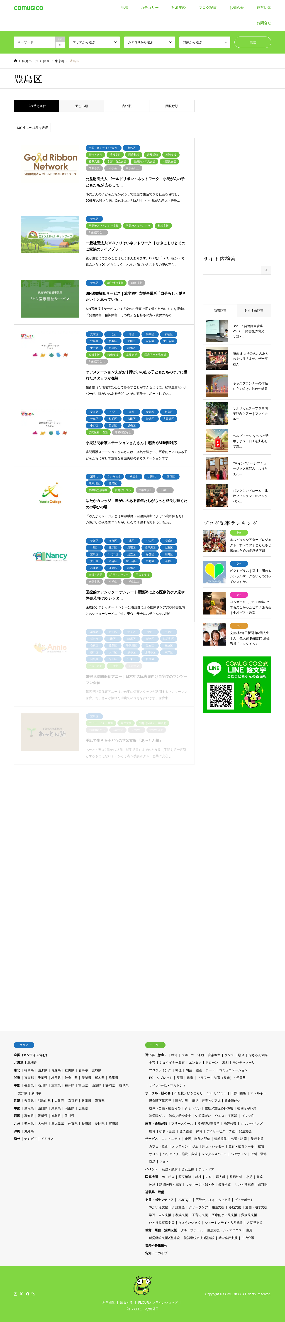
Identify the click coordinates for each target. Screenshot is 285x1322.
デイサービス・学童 (220, 1131)
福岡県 (100, 1123)
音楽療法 (185, 1131)
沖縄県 (29, 1131)
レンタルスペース (214, 1154)
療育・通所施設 (156, 1123)
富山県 (83, 1085)
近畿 (17, 1100)
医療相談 (184, 1177)
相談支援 (218, 1207)
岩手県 (83, 1070)
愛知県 (22, 1093)
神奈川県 (71, 1078)
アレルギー (258, 1093)
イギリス (47, 1139)
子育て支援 (200, 1215)
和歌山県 (44, 1100)
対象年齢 (178, 8)
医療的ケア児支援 (224, 1215)
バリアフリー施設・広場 (180, 1154)
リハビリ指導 (244, 1184)
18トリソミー (217, 1093)
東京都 (29, 1078)
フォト (164, 1161)
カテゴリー (150, 8)
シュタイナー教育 (172, 1062)
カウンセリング (251, 1123)
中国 (17, 1108)
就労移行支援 (227, 1238)
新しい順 (81, 106)
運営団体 (264, 8)
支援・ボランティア (159, 1200)
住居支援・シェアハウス (224, 1230)
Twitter (21, 1293)
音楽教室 (214, 1055)
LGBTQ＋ (184, 1200)
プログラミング (160, 1070)
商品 (152, 1161)
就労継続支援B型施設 (199, 1238)
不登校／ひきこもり (188, 1093)
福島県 (29, 1070)
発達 (259, 1177)
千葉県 (42, 1078)
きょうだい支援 (189, 1222)
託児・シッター (213, 1146)
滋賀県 (100, 1100)
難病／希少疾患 (180, 1116)
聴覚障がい (157, 1116)
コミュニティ (171, 1139)
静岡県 (110, 1085)
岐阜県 (124, 1085)
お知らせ (236, 8)
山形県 (42, 1070)
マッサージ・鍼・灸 (200, 1184)
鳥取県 (56, 1108)
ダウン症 (247, 1116)
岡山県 (69, 1108)
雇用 (249, 1230)
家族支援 (181, 1215)
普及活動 (188, 1169)
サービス (151, 1139)
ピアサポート (243, 1200)
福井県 (69, 1085)
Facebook (27, 1293)
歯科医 (263, 1184)
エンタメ (195, 1062)
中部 (17, 1085)
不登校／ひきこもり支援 (213, 1200)
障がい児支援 (158, 1207)
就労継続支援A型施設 (164, 1238)
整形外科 (235, 1177)
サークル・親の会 (158, 1093)
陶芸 (189, 1070)
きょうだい (193, 1108)
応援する (126, 1302)
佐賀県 (73, 1123)
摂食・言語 (167, 1131)
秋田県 (69, 1070)
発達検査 (230, 1123)
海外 (17, 1139)
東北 (17, 1070)
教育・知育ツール (241, 1146)
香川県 (69, 1116)
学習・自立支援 (160, 1215)
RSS (33, 1293)
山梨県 (96, 1085)
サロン (153, 1154)
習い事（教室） (156, 1055)
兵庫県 (86, 1100)
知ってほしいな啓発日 (142, 1309)
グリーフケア (198, 1207)
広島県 (83, 1108)
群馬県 (113, 1078)
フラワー (203, 1078)
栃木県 (100, 1078)
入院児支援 (255, 1222)
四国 (17, 1116)
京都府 (73, 1100)
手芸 (152, 1062)
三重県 (56, 1085)
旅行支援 (257, 1139)
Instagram (15, 1293)
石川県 (42, 1085)
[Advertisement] (237, 177)
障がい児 (181, 1100)
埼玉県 (56, 1078)
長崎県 (86, 1123)
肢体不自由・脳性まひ (165, 1108)
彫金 (241, 1055)
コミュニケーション (233, 1070)
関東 (17, 1078)
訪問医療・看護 (170, 1184)
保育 (199, 1131)
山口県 (42, 1108)
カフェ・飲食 (158, 1146)
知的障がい (203, 1116)
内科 (208, 1177)
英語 (180, 1078)
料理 (178, 1070)
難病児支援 (249, 1215)
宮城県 (96, 1070)
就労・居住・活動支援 (161, 1230)
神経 (152, 1184)
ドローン (211, 1062)
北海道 (18, 1062)
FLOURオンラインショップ (157, 1302)
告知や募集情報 (156, 1245)
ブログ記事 (208, 8)
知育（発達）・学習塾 (230, 1078)
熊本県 (29, 1123)
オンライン (180, 1146)
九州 (17, 1123)
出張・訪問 (239, 1139)
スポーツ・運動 (193, 1055)
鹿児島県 (57, 1123)
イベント (151, 1169)
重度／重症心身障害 (219, 1108)
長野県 (29, 1085)
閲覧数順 (172, 106)
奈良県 (29, 1100)
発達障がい (232, 1100)
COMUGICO (232, 1294)
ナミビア (30, 1139)
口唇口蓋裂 (238, 1093)
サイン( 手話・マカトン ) (167, 1085)
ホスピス (168, 1177)
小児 (249, 1177)
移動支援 (235, 1207)
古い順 (127, 106)
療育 (152, 1131)
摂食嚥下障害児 (160, 1100)
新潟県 (36, 1093)
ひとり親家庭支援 (161, 1222)
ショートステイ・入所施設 (224, 1222)
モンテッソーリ (244, 1062)
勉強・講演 (170, 1169)
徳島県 (56, 1116)
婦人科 (220, 1177)
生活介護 (247, 1238)
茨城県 (86, 1078)
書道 (190, 1078)
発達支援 (245, 1131)
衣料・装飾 (259, 1154)
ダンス (229, 1055)
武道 (174, 1055)
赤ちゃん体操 (258, 1055)
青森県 (56, 1070)
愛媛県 (42, 1116)
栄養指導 (224, 1184)
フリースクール (182, 1123)
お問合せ (264, 23)
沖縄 (17, 1131)
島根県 (29, 1108)
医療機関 (151, 1177)
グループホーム (192, 1230)
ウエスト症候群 (226, 1116)
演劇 (225, 1062)
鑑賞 (261, 1146)
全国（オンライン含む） (31, 1055)
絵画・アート (205, 1070)
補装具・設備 (154, 1192)
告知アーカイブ (156, 1253)
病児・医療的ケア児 (206, 1100)
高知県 (29, 1116)
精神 (198, 1177)
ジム (195, 1146)
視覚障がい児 (246, 1108)
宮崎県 (113, 1123)
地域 (124, 8)
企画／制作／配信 (197, 1139)
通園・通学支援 (256, 1207)
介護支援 (178, 1207)
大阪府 (59, 1100)
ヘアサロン (239, 1154)
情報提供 (220, 1139)
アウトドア (206, 1169)
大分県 (42, 1123)
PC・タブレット (160, 1078)
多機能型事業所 (208, 1123)
